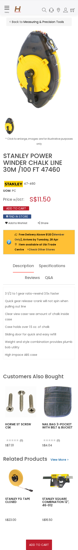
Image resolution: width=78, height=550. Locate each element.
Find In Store (17, 216)
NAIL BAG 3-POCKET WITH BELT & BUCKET (57, 425)
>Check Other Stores (41, 249)
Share (43, 223)
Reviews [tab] (32, 277)
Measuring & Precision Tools (44, 22)
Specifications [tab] (52, 265)
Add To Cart (39, 545)
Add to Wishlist (16, 223)
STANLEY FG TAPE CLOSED (17, 500)
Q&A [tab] (49, 277)
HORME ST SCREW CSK (18, 425)
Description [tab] (23, 265)
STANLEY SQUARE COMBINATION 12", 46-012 (55, 502)
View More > (60, 460)
